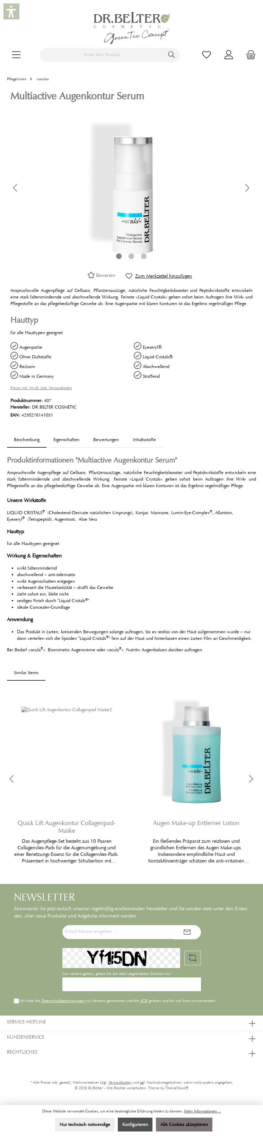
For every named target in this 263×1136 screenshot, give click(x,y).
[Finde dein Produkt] (102, 55)
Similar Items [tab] (26, 673)
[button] (11, 11)
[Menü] (16, 55)
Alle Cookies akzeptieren (184, 1124)
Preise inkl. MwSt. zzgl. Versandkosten (41, 388)
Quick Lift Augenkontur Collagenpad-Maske (67, 826)
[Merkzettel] (206, 55)
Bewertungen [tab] (106, 439)
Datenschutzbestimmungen (63, 1000)
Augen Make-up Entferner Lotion (196, 823)
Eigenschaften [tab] (66, 439)
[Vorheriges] (15, 188)
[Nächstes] (247, 188)
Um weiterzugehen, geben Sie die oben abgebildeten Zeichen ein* (117, 974)
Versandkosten (120, 1082)
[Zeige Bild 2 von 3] (131, 256)
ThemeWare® (177, 1088)
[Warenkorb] (249, 55)
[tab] (26, 440)
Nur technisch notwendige (85, 1124)
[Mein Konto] (228, 55)
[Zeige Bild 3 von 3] (144, 256)
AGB (143, 1000)
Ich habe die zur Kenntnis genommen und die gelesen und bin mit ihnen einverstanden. (118, 1000)
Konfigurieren (135, 1124)
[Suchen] (172, 55)
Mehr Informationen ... (202, 1111)
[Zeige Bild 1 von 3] (119, 256)
